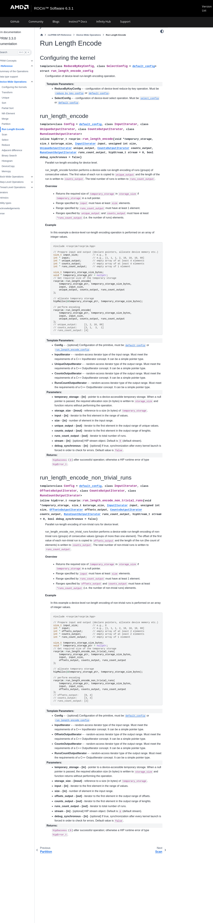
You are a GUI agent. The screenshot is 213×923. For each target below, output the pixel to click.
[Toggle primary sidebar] (48, 27)
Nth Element (16, 113)
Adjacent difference (20, 150)
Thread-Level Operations (20, 187)
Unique (13, 97)
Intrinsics (11, 197)
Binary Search (17, 155)
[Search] (21, 52)
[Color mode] (162, 31)
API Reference (12, 66)
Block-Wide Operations (19, 176)
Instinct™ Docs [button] (78, 21)
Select (13, 139)
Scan (12, 134)
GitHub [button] (14, 21)
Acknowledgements (17, 208)
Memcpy (14, 171)
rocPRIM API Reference (67, 35)
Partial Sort (15, 108)
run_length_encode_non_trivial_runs (190, 53)
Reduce (14, 145)
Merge (13, 118)
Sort (12, 103)
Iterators (11, 192)
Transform (15, 92)
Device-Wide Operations (20, 81)
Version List (207, 8)
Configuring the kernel (183, 37)
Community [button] (36, 21)
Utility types (13, 203)
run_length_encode (181, 48)
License (8, 213)
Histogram (15, 161)
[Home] (49, 35)
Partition (14, 124)
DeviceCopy (16, 166)
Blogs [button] (56, 21)
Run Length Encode (21, 129)
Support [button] (125, 21)
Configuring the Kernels (22, 87)
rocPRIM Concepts (14, 60)
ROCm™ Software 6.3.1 (54, 8)
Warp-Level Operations (19, 182)
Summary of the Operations (21, 71)
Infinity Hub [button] (103, 21)
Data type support (16, 76)
